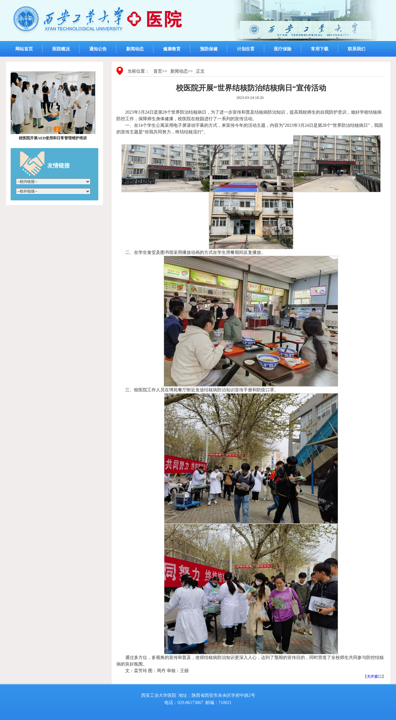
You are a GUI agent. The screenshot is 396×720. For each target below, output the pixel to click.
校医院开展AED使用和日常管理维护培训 (53, 138)
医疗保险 (282, 49)
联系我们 (356, 49)
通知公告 (98, 49)
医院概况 (61, 49)
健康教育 (172, 49)
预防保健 (209, 49)
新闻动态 (135, 49)
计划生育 (246, 49)
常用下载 (319, 49)
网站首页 (24, 49)
